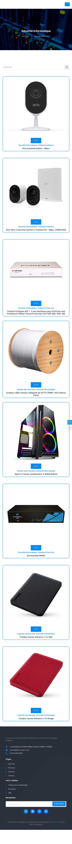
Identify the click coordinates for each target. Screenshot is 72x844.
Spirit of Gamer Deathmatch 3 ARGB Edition (36, 479)
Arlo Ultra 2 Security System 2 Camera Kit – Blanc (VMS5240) (36, 235)
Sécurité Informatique (27, 150)
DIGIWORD (55, 836)
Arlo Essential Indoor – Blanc (36, 154)
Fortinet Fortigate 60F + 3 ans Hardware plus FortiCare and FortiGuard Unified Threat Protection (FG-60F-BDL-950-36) (36, 317)
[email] (36, 818)
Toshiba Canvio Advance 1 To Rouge (36, 724)
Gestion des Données (26, 395)
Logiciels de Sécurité (26, 639)
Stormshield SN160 (36, 561)
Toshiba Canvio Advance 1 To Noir (36, 642)
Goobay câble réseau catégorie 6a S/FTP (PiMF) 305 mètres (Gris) (36, 399)
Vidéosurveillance (46, 150)
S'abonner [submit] (59, 818)
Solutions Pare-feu (46, 313)
